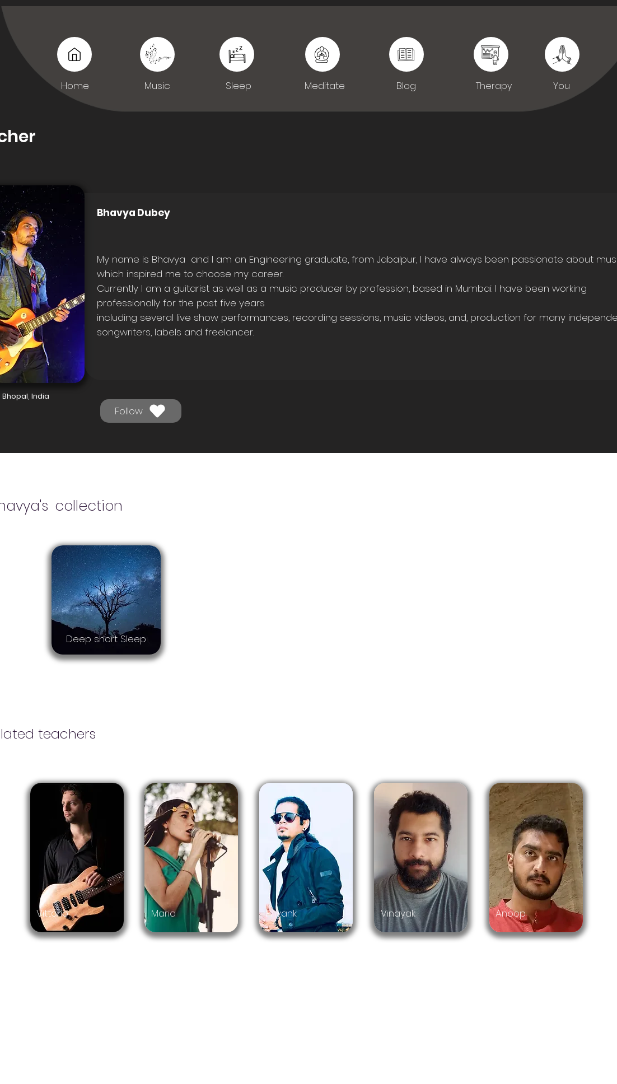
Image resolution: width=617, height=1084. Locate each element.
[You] (491, 54)
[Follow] (140, 411)
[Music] (74, 54)
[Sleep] (406, 54)
